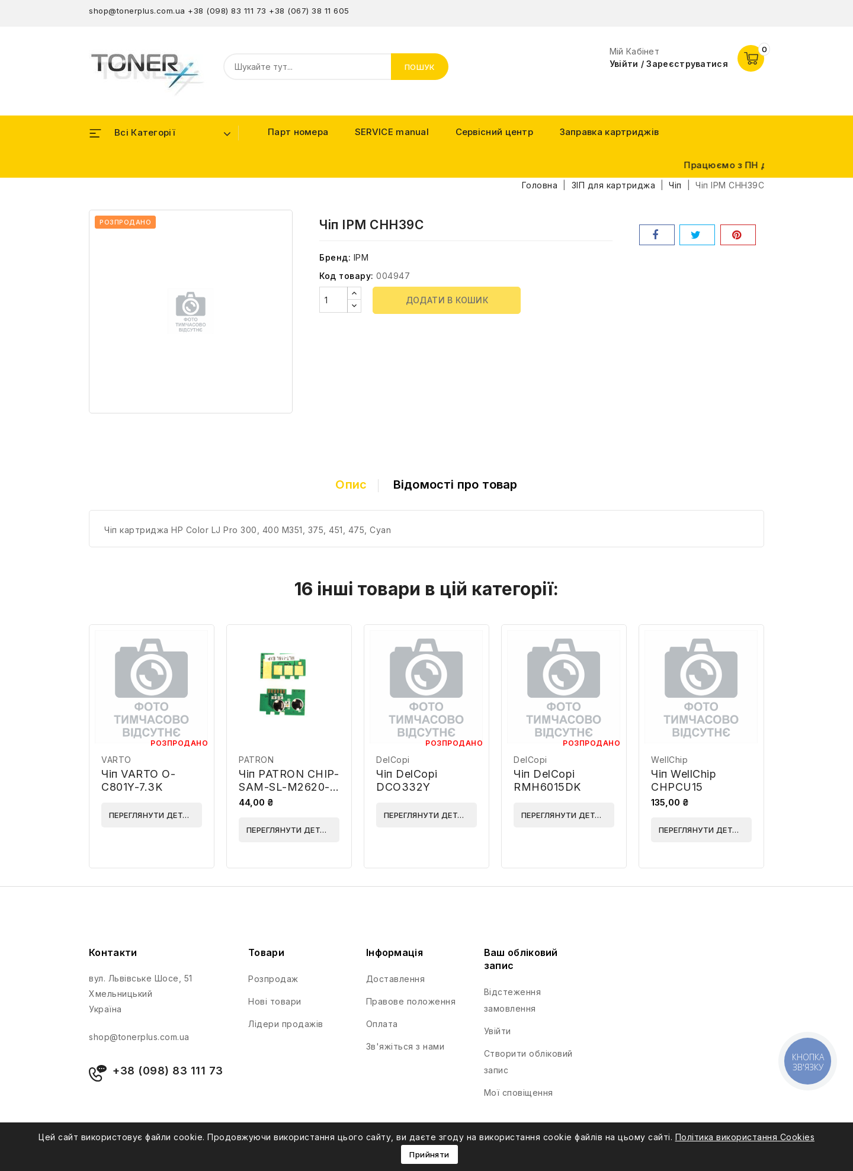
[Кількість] (333, 300)
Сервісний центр (495, 131)
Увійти (497, 1031)
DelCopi (393, 760)
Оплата (382, 1024)
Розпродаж (273, 979)
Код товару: (346, 276)
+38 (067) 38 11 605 (309, 10)
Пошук (420, 67)
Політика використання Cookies (745, 1137)
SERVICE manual (392, 131)
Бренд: (335, 257)
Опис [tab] (351, 484)
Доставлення (395, 979)
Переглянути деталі (152, 815)
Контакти (113, 952)
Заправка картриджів (609, 131)
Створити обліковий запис (528, 1061)
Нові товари (275, 1001)
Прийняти (429, 1154)
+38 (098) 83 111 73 (227, 10)
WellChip (669, 760)
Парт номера (298, 131)
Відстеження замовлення (512, 1000)
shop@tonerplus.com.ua (137, 10)
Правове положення (411, 1001)
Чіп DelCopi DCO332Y (407, 780)
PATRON (256, 760)
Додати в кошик (447, 300)
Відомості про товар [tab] (455, 484)
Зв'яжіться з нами (405, 1046)
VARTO (116, 760)
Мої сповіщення (518, 1092)
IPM (361, 257)
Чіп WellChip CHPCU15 (683, 780)
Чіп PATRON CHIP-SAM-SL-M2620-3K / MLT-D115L (289, 787)
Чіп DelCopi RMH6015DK (547, 780)
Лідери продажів (285, 1024)
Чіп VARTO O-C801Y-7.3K (138, 780)
